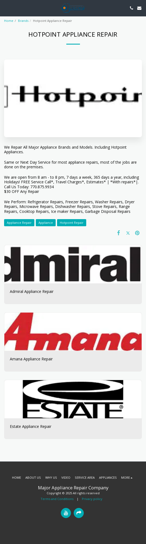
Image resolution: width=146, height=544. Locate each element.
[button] (6, 7)
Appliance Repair (19, 222)
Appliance (45, 222)
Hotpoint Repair (72, 222)
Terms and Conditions (57, 499)
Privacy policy (92, 499)
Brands (23, 21)
